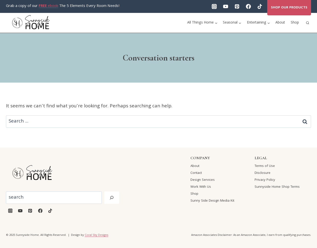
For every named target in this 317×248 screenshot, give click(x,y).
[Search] (111, 197)
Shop (295, 23)
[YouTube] (226, 6)
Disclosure (262, 173)
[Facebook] (248, 6)
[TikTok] (260, 6)
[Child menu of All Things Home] (202, 23)
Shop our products (289, 7)
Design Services (202, 180)
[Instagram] (214, 6)
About (280, 23)
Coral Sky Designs (96, 235)
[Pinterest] (237, 6)
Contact (196, 173)
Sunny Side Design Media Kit (212, 201)
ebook (48, 6)
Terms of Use (265, 166)
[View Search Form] (307, 22)
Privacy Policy (265, 180)
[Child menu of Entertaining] (258, 23)
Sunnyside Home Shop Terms (277, 187)
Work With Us (200, 187)
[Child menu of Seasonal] (232, 23)
